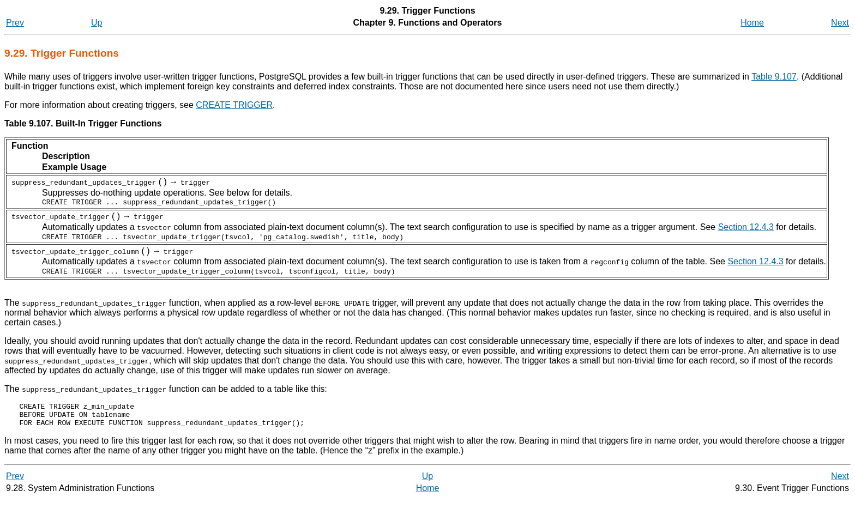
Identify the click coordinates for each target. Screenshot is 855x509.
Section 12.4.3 (746, 228)
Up (96, 22)
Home (752, 22)
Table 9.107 (774, 76)
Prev (15, 22)
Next (840, 22)
